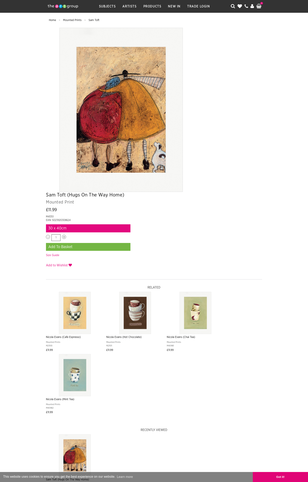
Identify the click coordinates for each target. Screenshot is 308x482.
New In (175, 6)
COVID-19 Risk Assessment (217, 399)
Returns (168, 391)
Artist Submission (96, 399)
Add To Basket (208, 87)
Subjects (108, 6)
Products (153, 6)
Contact (118, 399)
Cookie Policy (186, 399)
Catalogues (212, 391)
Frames (195, 391)
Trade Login (199, 6)
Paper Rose (155, 432)
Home (53, 20)
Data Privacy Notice (157, 399)
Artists (130, 6)
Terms (182, 391)
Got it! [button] (294, 476)
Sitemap (134, 399)
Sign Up (194, 370)
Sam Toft (94, 20)
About (75, 399)
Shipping (153, 391)
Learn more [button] (125, 476)
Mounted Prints (72, 20)
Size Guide (200, 95)
